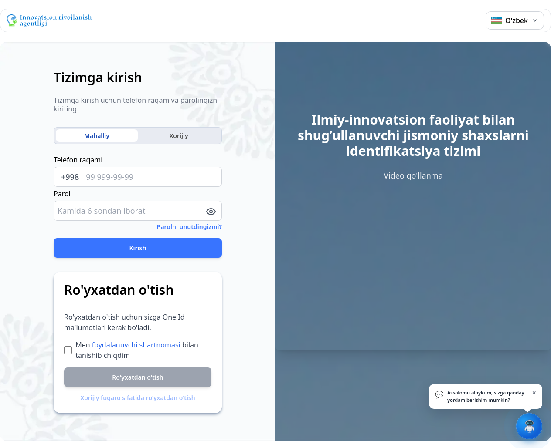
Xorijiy (178, 135)
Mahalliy (96, 135)
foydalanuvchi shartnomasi (136, 345)
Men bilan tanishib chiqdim (136, 350)
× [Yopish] (534, 392)
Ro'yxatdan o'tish (137, 377)
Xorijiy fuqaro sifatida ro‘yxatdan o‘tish (137, 398)
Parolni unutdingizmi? (189, 226)
